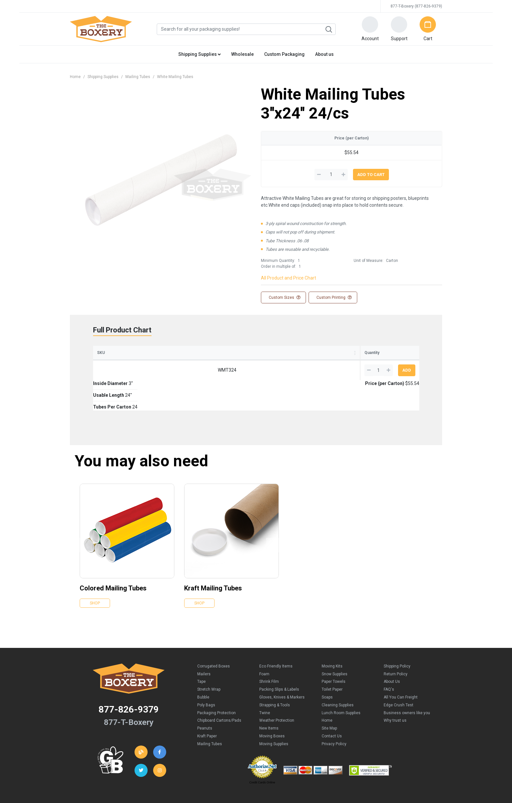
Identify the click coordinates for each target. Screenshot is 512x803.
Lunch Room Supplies (341, 682)
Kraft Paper (207, 705)
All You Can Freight (401, 667)
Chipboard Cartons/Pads (219, 690)
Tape (201, 651)
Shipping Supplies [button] (199, 54)
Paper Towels (333, 651)
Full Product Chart (122, 330)
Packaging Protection (216, 682)
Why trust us (395, 690)
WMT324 (112, 370)
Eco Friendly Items (276, 636)
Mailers (204, 643)
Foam (264, 643)
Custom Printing (333, 297)
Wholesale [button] (242, 54)
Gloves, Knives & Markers (282, 667)
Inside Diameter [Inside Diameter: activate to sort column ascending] (149, 352)
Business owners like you (407, 682)
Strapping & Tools (274, 674)
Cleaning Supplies (338, 674)
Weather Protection (276, 690)
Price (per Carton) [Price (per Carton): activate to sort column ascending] (319, 352)
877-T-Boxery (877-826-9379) (416, 6)
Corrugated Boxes (213, 636)
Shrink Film (269, 651)
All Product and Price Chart (288, 278)
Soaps (327, 667)
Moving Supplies (273, 713)
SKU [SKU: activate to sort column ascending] (101, 352)
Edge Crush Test (398, 674)
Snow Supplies (334, 643)
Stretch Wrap (208, 659)
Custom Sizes (284, 297)
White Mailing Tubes (175, 76)
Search (328, 29)
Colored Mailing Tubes (113, 558)
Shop (95, 572)
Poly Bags (206, 674)
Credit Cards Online (262, 752)
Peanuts (204, 698)
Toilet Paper (332, 659)
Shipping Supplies (103, 76)
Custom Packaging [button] (284, 54)
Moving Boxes (272, 705)
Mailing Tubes (137, 76)
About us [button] (324, 54)
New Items (269, 698)
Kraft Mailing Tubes (213, 558)
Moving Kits (332, 636)
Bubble (203, 667)
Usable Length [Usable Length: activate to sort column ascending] (203, 352)
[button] (370, 29)
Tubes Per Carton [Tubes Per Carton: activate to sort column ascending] (258, 352)
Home (75, 76)
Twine (264, 682)
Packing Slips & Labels (279, 659)
